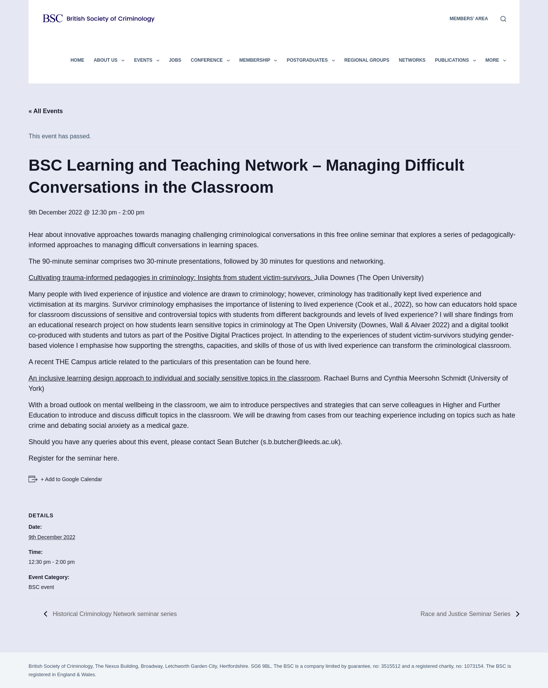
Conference (212, 60)
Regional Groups (366, 60)
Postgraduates (312, 60)
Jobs (175, 60)
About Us (110, 60)
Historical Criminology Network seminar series (114, 614)
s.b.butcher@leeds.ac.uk (300, 442)
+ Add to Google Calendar (71, 479)
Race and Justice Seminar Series (466, 614)
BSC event (41, 587)
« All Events (46, 111)
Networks (412, 60)
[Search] (503, 19)
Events (148, 60)
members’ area (469, 18)
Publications (457, 60)
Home (77, 60)
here (302, 362)
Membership (259, 60)
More (496, 60)
